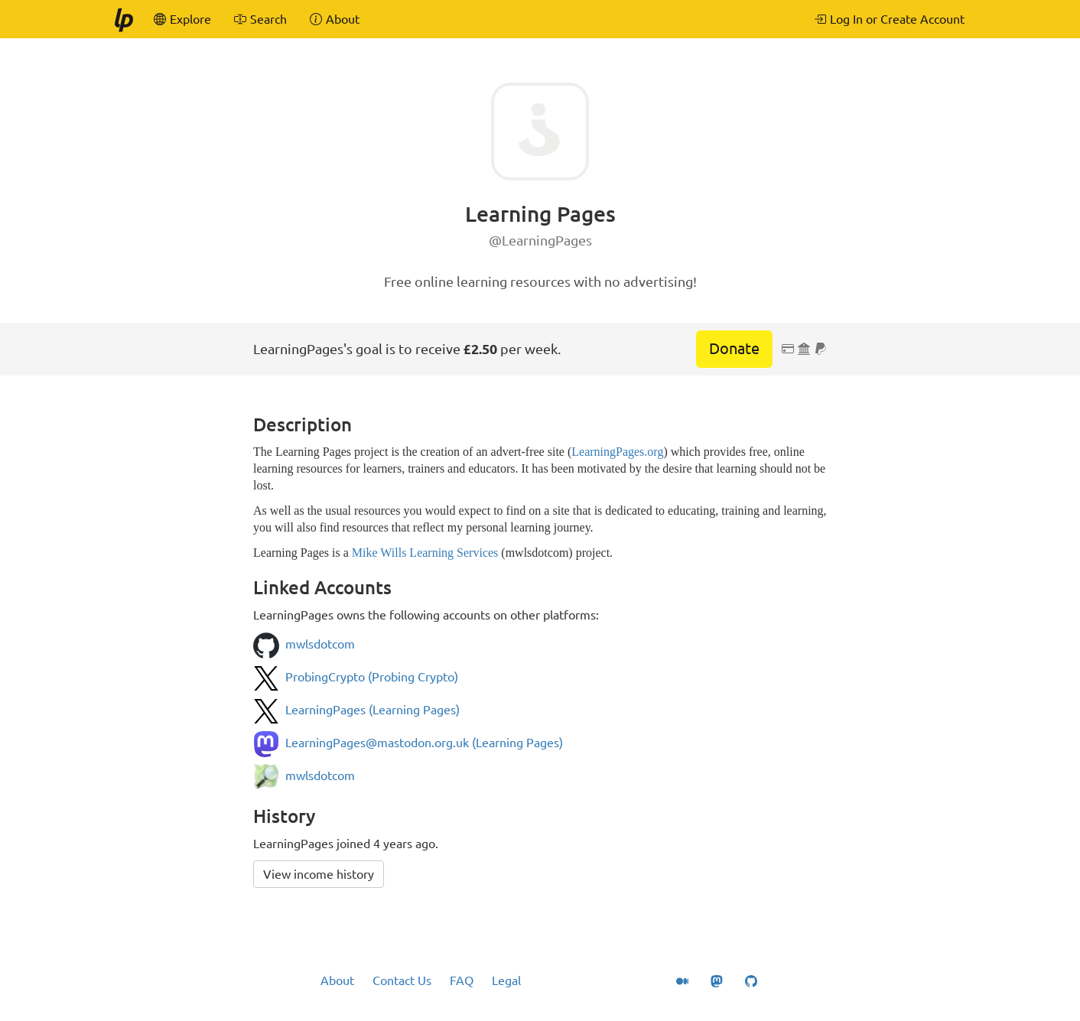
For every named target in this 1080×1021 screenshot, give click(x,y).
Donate (734, 348)
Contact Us (401, 980)
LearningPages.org (617, 451)
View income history (318, 874)
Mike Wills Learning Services (425, 552)
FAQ (461, 980)
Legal (506, 980)
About (337, 980)
